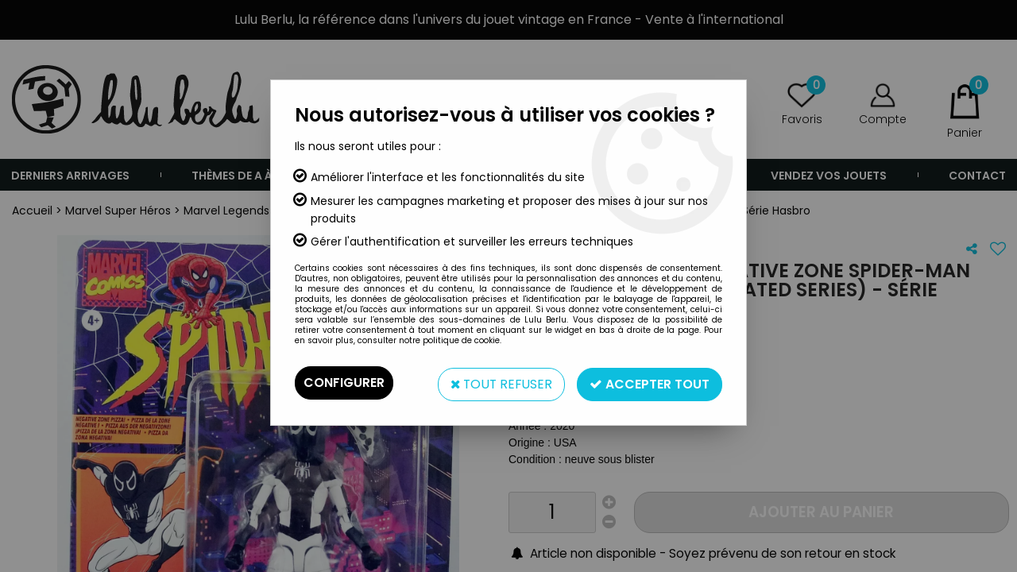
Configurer (344, 382)
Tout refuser (499, 382)
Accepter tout (650, 382)
